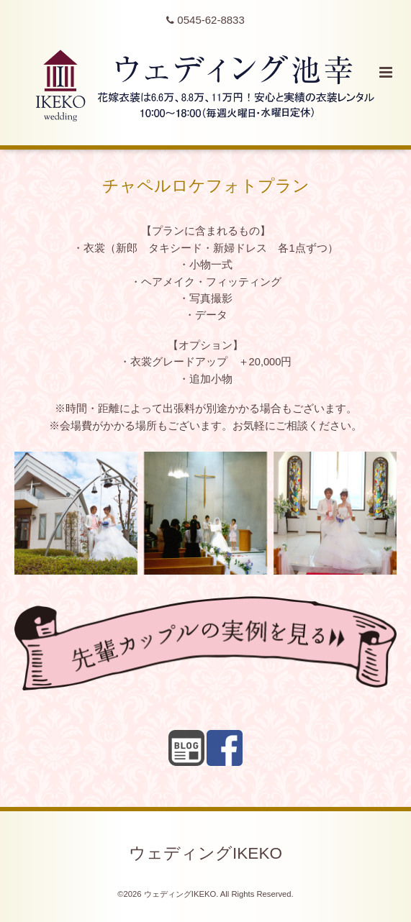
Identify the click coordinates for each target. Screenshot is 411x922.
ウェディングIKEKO (205, 853)
